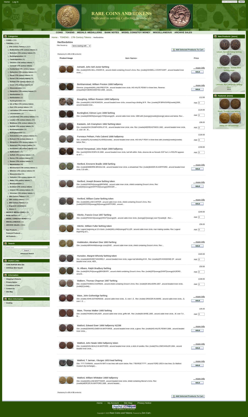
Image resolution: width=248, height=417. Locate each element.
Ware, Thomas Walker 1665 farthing (94, 310)
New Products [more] (227, 36)
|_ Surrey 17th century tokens (18, 158)
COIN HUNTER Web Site (15, 265)
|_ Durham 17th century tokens (18, 82)
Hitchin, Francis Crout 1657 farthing (94, 215)
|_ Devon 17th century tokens (18, 75)
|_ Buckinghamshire (14, 56)
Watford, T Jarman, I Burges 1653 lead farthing (99, 360)
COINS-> (9, 40)
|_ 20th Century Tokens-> (16, 203)
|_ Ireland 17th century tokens (18, 190)
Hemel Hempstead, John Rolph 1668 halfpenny (100, 149)
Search (11, 243)
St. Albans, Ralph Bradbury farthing (94, 268)
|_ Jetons (10, 209)
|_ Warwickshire (13, 164)
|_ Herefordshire (13, 94)
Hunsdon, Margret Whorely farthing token (97, 256)
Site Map (9, 292)
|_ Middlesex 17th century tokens (19, 123)
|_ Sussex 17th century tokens (18, 161)
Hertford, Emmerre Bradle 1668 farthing (96, 164)
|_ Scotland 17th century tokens (19, 187)
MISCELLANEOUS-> (13, 222)
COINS (59, 32)
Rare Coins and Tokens (121, 413)
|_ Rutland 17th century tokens (18, 139)
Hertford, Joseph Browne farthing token (96, 181)
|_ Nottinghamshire (14, 132)
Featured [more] (225, 96)
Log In (15, 2)
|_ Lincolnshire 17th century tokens (20, 117)
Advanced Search (27, 253)
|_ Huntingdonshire (14, 101)
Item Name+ (131, 58)
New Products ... (12, 230)
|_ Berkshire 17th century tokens (19, 53)
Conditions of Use (13, 285)
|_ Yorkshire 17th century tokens (19, 177)
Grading (9, 303)
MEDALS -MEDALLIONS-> (16, 212)
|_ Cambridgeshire (14, 59)
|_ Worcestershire (13, 174)
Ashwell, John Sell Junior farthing (93, 67)
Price (196, 58)
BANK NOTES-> (12, 215)
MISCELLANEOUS (162, 32)
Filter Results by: (62, 45)
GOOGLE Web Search (14, 268)
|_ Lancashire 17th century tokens (20, 110)
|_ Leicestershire (13, 113)
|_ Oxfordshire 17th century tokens (20, 136)
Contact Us (10, 288)
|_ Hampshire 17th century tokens (19, 91)
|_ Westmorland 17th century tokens (20, 168)
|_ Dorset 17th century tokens (18, 78)
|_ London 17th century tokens (18, 120)
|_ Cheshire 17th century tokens (19, 62)
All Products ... (11, 236)
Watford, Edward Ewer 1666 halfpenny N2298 (99, 325)
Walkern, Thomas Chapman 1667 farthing (97, 280)
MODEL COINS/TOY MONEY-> (17, 219)
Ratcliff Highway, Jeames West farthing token (229, 67)
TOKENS (64, 37)
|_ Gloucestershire (14, 88)
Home (7, 2)
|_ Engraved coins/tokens (16, 206)
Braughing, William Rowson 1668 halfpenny (98, 99)
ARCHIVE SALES (183, 32)
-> (10, 43)
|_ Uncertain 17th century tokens (19, 193)
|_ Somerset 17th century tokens (19, 145)
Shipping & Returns (13, 279)
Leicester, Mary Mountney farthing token (229, 84)
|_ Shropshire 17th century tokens (20, 142)
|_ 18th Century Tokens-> (16, 196)
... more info (199, 68)
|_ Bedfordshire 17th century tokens (20, 50)
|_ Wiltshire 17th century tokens (19, 171)
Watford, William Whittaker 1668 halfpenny (97, 377)
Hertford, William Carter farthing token (95, 198)
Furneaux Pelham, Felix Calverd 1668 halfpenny (100, 136)
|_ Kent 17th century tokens (17, 107)
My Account (113, 403)
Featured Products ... (14, 233)
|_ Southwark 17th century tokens (19, 148)
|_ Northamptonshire (15, 129)
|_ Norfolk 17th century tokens (18, 126)
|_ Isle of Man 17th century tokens (19, 104)
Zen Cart (146, 413)
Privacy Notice (11, 282)
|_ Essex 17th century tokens (18, 85)
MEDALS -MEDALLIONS (89, 32)
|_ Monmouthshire (14, 183)
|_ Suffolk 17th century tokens (18, 155)
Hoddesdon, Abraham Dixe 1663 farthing (96, 242)
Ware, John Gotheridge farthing (92, 295)
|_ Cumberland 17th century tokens (20, 69)
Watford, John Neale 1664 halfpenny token (97, 343)
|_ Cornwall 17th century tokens (19, 66)
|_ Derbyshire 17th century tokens (20, 72)
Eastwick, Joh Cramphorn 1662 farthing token (99, 124)
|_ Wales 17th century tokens (18, 180)
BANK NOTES (112, 32)
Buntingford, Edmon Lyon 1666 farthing (96, 113)
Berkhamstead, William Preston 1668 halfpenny (100, 84)
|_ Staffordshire (13, 152)
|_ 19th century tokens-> (15, 199)
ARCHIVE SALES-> (13, 225)
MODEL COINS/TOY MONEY (136, 32)
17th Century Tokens (81, 37)
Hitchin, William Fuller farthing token (94, 226)
